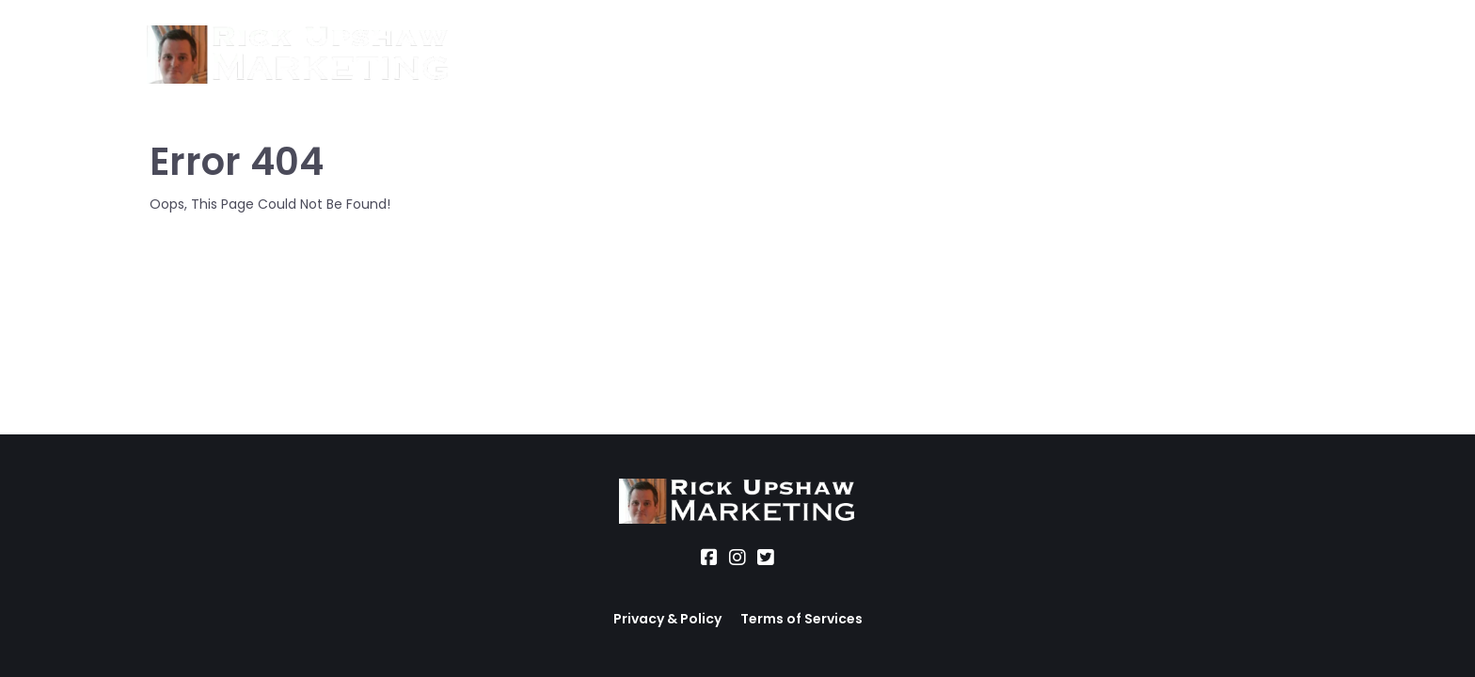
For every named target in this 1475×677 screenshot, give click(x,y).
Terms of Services (801, 618)
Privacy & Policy (667, 618)
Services (582, 55)
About (498, 55)
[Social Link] (709, 557)
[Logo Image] (298, 55)
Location (677, 55)
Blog (882, 55)
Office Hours (789, 55)
